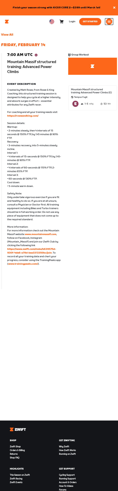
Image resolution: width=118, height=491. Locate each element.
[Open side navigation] (109, 21)
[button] (114, 7)
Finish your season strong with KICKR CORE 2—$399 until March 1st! (56, 7)
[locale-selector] (51, 21)
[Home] (7, 21)
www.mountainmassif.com (40, 234)
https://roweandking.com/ (22, 115)
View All (7, 35)
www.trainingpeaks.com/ (23, 263)
